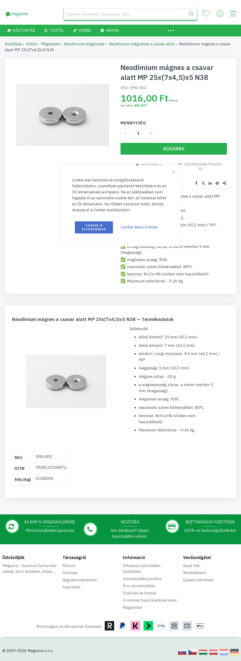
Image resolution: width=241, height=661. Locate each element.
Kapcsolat (71, 586)
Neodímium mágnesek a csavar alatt (142, 44)
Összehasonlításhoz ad (204, 166)
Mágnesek (50, 44)
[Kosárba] (173, 149)
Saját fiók (191, 565)
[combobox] (130, 14)
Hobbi (31, 44)
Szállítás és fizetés (140, 592)
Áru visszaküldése (139, 585)
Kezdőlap (13, 44)
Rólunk (69, 565)
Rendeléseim (194, 572)
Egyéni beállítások (139, 227)
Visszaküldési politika (142, 578)
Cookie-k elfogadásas (94, 227)
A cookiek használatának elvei (150, 599)
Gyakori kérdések (198, 579)
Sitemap (70, 572)
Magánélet (132, 607)
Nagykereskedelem (80, 579)
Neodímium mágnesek (84, 44)
